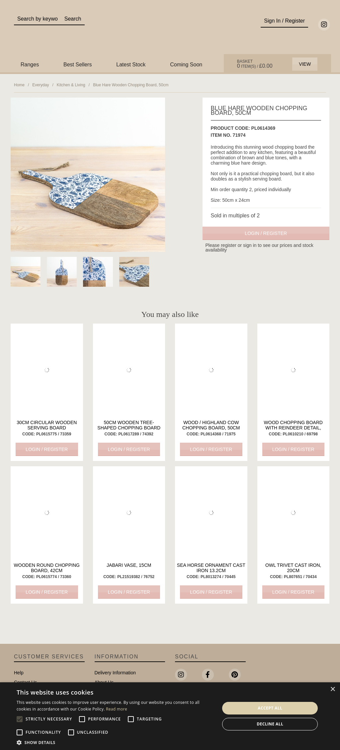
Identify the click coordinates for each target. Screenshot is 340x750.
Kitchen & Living (71, 85)
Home (19, 85)
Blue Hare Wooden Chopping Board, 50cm (130, 85)
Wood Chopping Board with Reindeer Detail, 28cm (293, 428)
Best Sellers (77, 64)
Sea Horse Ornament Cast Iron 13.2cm (211, 567)
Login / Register (266, 233)
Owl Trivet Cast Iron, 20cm (293, 567)
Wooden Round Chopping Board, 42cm (47, 567)
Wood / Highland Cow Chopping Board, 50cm (211, 425)
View (305, 64)
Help (19, 672)
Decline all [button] (270, 724)
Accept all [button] (270, 708)
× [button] (332, 689)
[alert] (170, 716)
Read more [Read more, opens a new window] (116, 709)
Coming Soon (186, 64)
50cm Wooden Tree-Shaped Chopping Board (128, 425)
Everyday (40, 85)
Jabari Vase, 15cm (129, 565)
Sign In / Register (284, 21)
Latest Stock (130, 64)
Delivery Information (115, 672)
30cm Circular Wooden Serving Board (47, 425)
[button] (115, 742)
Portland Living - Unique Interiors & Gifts (170, 32)
